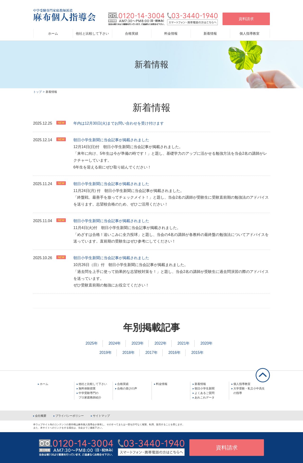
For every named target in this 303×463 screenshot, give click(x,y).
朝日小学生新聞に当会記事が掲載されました (111, 140)
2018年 (128, 353)
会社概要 (40, 415)
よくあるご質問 (204, 393)
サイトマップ (101, 415)
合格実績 (123, 384)
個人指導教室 (241, 384)
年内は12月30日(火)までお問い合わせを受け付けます (118, 123)
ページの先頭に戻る (263, 375)
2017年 (151, 353)
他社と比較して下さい (93, 384)
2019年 (105, 353)
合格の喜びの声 (127, 388)
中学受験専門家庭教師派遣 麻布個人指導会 (64, 15)
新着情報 (200, 384)
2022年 (161, 343)
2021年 (184, 343)
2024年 (115, 343)
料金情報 (171, 33)
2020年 (207, 343)
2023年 (138, 343)
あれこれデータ (204, 397)
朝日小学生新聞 (204, 388)
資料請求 (246, 19)
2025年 (92, 343)
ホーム (53, 33)
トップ (37, 92)
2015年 (197, 353)
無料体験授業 (87, 388)
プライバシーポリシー (69, 415)
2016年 (174, 353)
